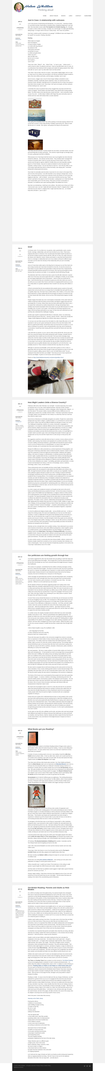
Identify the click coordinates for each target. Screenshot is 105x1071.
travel (20, 45)
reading (17, 754)
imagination (21, 753)
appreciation (18, 269)
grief (16, 271)
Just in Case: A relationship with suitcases (46, 20)
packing (17, 45)
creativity (21, 425)
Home (44, 15)
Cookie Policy (47, 1065)
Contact (78, 15)
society (17, 429)
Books (63, 15)
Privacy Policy (39, 1065)
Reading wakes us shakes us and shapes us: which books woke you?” (52, 965)
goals (17, 428)
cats (22, 269)
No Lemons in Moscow (46, 859)
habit (17, 913)
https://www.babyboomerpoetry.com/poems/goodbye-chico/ (48, 357)
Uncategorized (18, 266)
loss (18, 271)
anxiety (17, 43)
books (20, 752)
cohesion (17, 425)
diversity (22, 426)
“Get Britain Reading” (67, 960)
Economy (17, 579)
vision (20, 429)
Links (70, 15)
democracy (18, 426)
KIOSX (21, 1067)
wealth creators (19, 583)
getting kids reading (20, 912)
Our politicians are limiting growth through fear (48, 555)
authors (17, 752)
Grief (30, 247)
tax (22, 582)
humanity (20, 428)
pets (21, 271)
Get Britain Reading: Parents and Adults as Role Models (48, 889)
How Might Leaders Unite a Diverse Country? (47, 402)
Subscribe (87, 15)
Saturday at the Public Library (35, 998)
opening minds (21, 913)
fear (20, 579)
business (20, 578)
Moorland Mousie (61, 764)
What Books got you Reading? (41, 729)
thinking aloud (18, 39)
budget (17, 578)
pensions (20, 581)
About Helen (54, 15)
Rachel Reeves (19, 582)
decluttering (21, 44)
